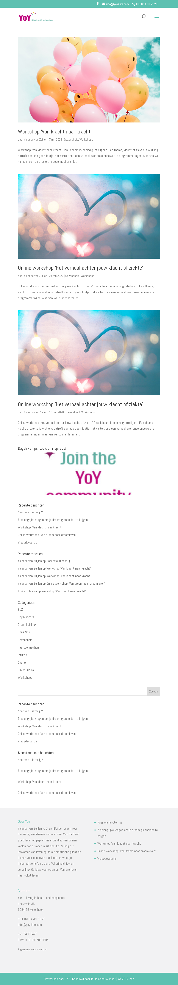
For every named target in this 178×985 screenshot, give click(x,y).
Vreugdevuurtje (27, 542)
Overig (22, 662)
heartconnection (28, 647)
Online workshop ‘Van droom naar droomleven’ (47, 535)
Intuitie (22, 655)
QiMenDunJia (26, 670)
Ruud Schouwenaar (103, 979)
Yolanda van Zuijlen (35, 139)
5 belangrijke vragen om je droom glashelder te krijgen (53, 519)
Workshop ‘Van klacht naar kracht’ (55, 131)
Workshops (86, 139)
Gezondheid (71, 139)
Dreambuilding (27, 624)
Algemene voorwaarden (32, 949)
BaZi (20, 609)
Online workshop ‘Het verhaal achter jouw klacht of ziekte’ (80, 267)
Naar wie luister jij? (30, 512)
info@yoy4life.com (30, 924)
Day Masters (26, 617)
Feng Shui (24, 632)
